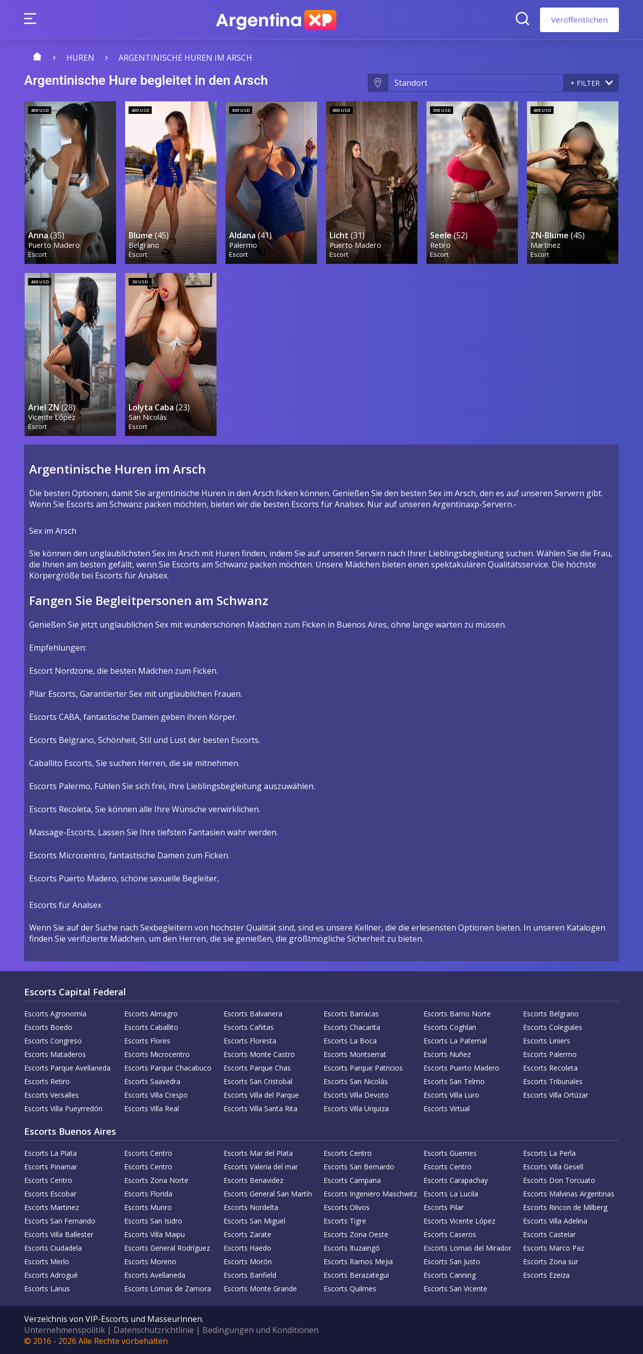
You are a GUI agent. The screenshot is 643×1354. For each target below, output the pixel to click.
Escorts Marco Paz (553, 1248)
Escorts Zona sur (550, 1261)
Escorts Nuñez (447, 1054)
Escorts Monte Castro (259, 1054)
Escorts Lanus (47, 1288)
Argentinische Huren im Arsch (185, 57)
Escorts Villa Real (151, 1108)
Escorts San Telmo (454, 1081)
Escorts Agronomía (55, 1013)
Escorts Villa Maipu (154, 1234)
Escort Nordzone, (62, 670)
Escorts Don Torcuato (559, 1180)
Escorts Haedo (247, 1248)
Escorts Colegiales (552, 1027)
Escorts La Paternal (455, 1040)
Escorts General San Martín (268, 1193)
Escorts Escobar (50, 1193)
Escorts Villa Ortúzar (555, 1095)
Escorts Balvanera (253, 1013)
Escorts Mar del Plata (258, 1153)
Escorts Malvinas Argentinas (568, 1193)
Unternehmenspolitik (64, 1329)
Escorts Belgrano (551, 1013)
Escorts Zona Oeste (356, 1234)
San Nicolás (148, 416)
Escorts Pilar (443, 1207)
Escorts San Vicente (455, 1288)
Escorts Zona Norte (156, 1180)
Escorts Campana (352, 1180)
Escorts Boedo (48, 1027)
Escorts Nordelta (251, 1207)
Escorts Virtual (446, 1108)
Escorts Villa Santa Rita (260, 1108)
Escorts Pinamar (50, 1166)
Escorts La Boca (350, 1040)
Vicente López (51, 416)
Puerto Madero (54, 245)
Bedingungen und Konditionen (260, 1329)
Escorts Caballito (151, 1027)
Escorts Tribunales (553, 1081)
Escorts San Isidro (153, 1221)
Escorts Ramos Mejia (358, 1261)
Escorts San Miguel (254, 1221)
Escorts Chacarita (352, 1027)
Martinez (545, 245)
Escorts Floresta (250, 1040)
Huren (80, 57)
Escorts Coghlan (449, 1027)
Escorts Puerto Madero (461, 1068)
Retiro (440, 245)
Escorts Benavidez (253, 1180)
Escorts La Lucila (450, 1193)
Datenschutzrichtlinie (154, 1329)
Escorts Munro (148, 1207)
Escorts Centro (148, 1153)
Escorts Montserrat (355, 1054)
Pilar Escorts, (53, 693)
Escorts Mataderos (55, 1054)
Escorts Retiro (47, 1081)
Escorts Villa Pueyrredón (63, 1108)
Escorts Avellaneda (154, 1275)
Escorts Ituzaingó (352, 1248)
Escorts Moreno (150, 1261)
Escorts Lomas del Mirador (467, 1248)
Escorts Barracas (351, 1013)
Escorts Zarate (247, 1234)
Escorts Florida (148, 1193)
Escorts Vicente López (459, 1221)
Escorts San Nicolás (356, 1081)
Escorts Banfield (250, 1275)
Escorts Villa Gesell (553, 1166)
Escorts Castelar (549, 1234)
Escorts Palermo (550, 1054)
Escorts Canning (449, 1275)
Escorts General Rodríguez (167, 1248)
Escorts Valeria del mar (261, 1166)
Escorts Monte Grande (260, 1288)
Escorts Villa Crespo (156, 1095)
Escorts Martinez (51, 1207)
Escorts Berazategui (356, 1275)
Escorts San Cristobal (258, 1081)
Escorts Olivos (347, 1207)
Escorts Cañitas (249, 1027)
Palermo (243, 245)
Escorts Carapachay (455, 1180)
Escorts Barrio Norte (457, 1013)
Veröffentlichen (579, 20)
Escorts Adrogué (51, 1275)
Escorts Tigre (345, 1221)
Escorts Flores (147, 1040)
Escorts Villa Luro (451, 1095)
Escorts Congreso (53, 1040)
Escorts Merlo (46, 1261)
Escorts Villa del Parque (261, 1095)
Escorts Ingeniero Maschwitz (370, 1193)
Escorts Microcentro (157, 1054)
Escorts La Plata (50, 1153)
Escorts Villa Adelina (555, 1221)
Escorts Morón (248, 1261)
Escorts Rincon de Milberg (565, 1207)
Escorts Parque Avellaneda (67, 1068)
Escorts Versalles (51, 1095)
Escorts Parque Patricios (363, 1068)
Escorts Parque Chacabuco (167, 1068)
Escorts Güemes (450, 1153)
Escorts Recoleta (550, 1068)
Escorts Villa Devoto (356, 1095)
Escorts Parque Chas (257, 1068)
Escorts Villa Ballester (58, 1234)
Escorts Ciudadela (53, 1248)
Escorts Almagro (151, 1013)
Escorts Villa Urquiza (356, 1108)
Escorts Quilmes (350, 1288)
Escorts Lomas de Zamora (167, 1288)
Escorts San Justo (451, 1261)
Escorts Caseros (449, 1234)
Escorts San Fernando (59, 1221)
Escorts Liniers (546, 1040)
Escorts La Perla (549, 1153)
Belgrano (144, 245)
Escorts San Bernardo (359, 1166)
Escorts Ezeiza (546, 1275)
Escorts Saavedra (152, 1081)
